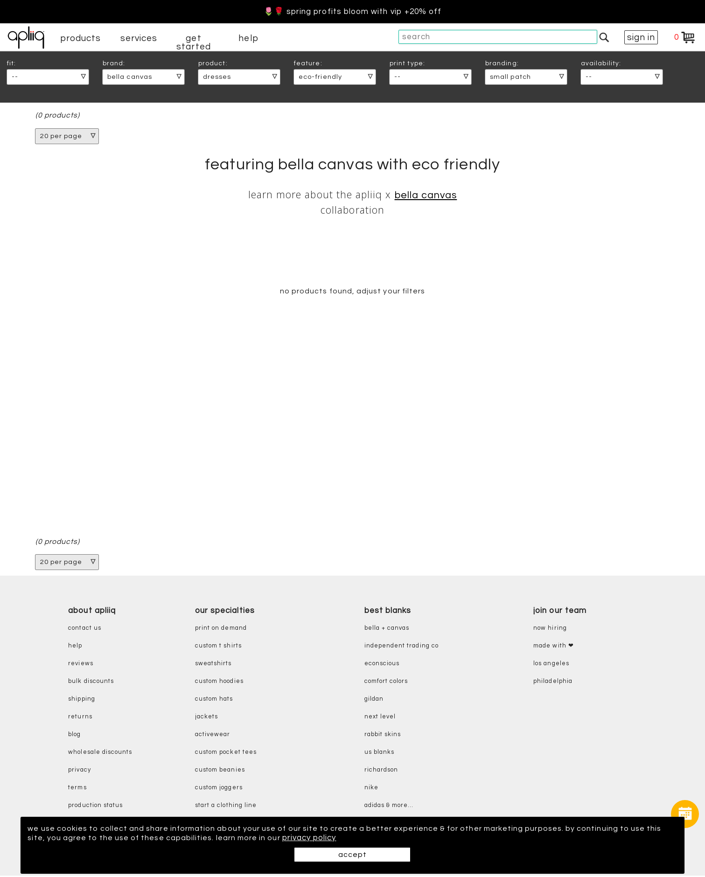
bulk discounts (91, 683)
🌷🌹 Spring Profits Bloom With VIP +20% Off (353, 11)
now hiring (550, 629)
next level (380, 718)
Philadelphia (552, 683)
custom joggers (219, 789)
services (139, 38)
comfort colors (386, 683)
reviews (80, 665)
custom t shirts (218, 647)
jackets (206, 718)
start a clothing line (226, 807)
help (248, 38)
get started (193, 42)
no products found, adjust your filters (352, 292)
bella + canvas (387, 629)
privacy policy (338, 838)
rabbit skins (382, 736)
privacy (79, 771)
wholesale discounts (100, 754)
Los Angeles (551, 665)
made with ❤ (553, 647)
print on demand (221, 629)
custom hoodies (219, 683)
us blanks (379, 754)
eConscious (382, 665)
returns (80, 718)
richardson (381, 771)
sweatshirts (213, 665)
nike (371, 789)
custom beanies (220, 771)
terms (77, 789)
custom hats (214, 700)
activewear (212, 736)
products (80, 38)
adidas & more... (389, 807)
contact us (84, 629)
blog (74, 736)
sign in (641, 37)
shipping (81, 700)
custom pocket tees (226, 754)
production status (95, 807)
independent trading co (401, 647)
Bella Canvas (426, 196)
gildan (374, 700)
